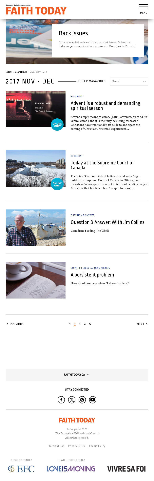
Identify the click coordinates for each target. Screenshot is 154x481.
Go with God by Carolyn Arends (90, 268)
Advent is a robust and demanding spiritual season (105, 106)
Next (140, 324)
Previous (17, 324)
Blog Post (77, 96)
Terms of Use (56, 446)
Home (9, 71)
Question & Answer (82, 215)
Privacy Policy (76, 446)
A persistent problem (92, 274)
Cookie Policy (97, 446)
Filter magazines (92, 81)
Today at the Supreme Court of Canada (102, 165)
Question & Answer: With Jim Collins (107, 222)
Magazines (21, 71)
